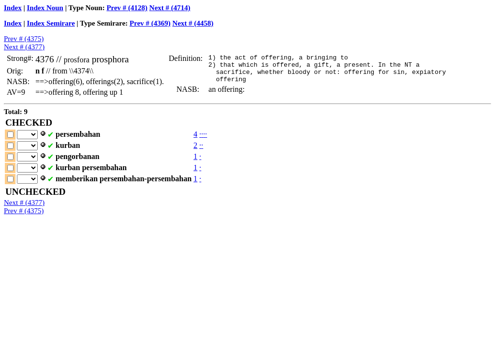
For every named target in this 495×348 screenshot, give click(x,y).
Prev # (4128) (126, 8)
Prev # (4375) (24, 39)
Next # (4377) (24, 47)
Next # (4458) (193, 23)
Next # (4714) (169, 8)
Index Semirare (51, 23)
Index (13, 8)
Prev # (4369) (150, 23)
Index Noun (45, 8)
